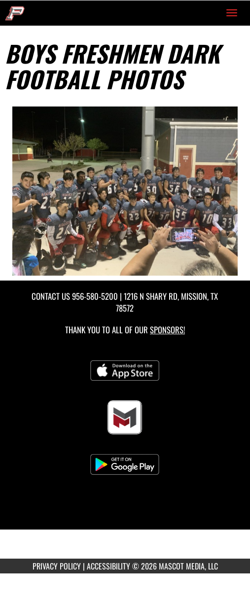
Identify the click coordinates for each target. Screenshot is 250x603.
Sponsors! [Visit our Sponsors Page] (167, 329)
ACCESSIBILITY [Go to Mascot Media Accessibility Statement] (108, 566)
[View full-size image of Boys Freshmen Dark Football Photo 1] (125, 191)
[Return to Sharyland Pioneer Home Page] (15, 12)
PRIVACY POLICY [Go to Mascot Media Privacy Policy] (57, 566)
